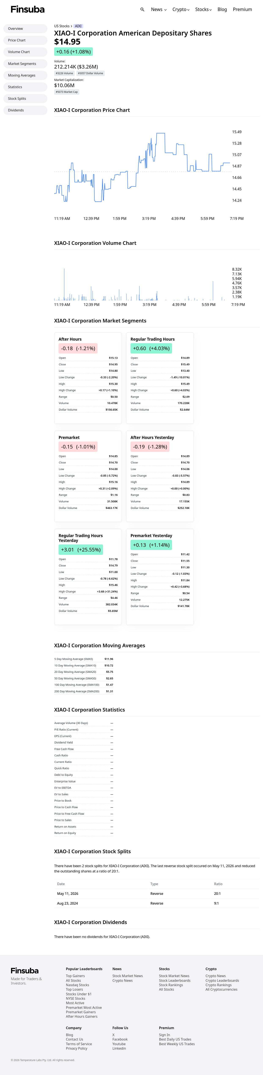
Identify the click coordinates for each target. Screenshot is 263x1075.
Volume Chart (19, 51)
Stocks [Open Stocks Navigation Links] (203, 9)
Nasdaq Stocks (77, 985)
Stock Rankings (171, 985)
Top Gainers (75, 976)
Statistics (15, 87)
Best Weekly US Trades (177, 1044)
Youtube (119, 1044)
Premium (242, 9)
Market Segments (22, 63)
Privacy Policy (76, 1048)
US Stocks (62, 26)
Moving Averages (21, 75)
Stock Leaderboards (175, 980)
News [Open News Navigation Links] (159, 9)
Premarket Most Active (84, 1007)
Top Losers (74, 989)
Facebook (120, 1039)
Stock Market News (128, 976)
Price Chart (17, 40)
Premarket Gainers (81, 1012)
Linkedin (119, 1048)
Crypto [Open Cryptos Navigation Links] (180, 9)
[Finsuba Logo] (28, 9)
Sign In (164, 1035)
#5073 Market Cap (67, 92)
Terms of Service (79, 1044)
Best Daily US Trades (175, 1039)
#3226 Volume (64, 73)
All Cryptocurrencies (222, 989)
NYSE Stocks (75, 998)
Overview (15, 28)
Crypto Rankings (219, 985)
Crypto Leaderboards (222, 980)
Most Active (75, 1003)
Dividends (16, 110)
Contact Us (74, 1039)
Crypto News (123, 980)
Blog (222, 9)
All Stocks (73, 980)
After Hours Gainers (82, 1016)
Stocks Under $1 (79, 994)
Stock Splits (17, 98)
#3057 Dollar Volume (90, 73)
